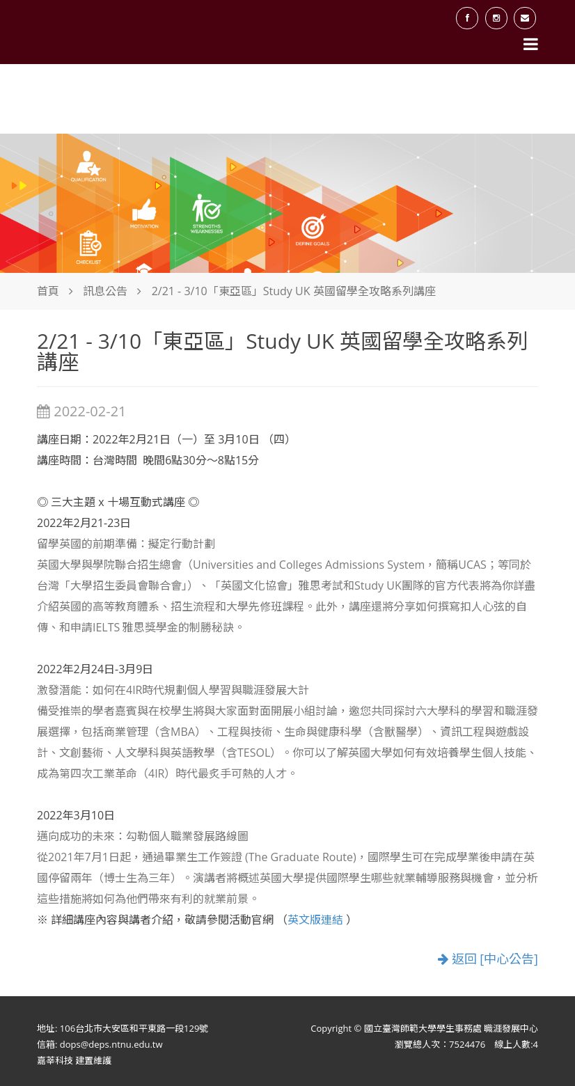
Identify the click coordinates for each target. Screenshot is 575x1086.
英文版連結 (317, 919)
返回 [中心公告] (488, 958)
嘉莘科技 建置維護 (74, 1060)
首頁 (48, 291)
